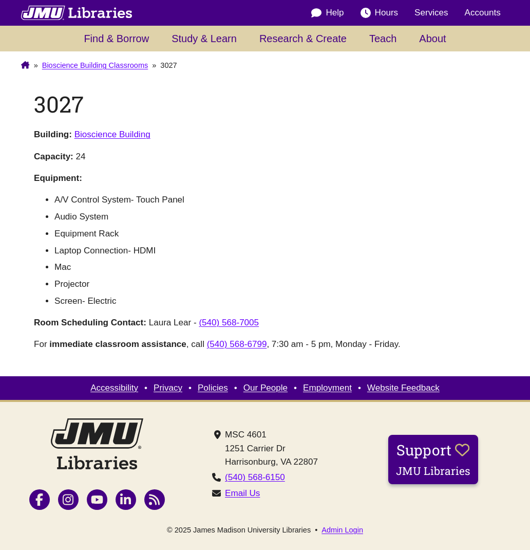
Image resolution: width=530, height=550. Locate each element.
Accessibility (114, 388)
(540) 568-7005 (229, 322)
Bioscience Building (112, 134)
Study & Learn (204, 38)
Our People (265, 388)
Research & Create (303, 38)
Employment (327, 388)
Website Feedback (403, 388)
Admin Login (342, 530)
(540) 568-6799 (237, 344)
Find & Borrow (116, 38)
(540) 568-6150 (255, 477)
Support (433, 459)
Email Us (242, 493)
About (432, 38)
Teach (382, 38)
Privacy (168, 388)
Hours (380, 13)
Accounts (483, 12)
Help (327, 13)
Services (431, 12)
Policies (213, 388)
